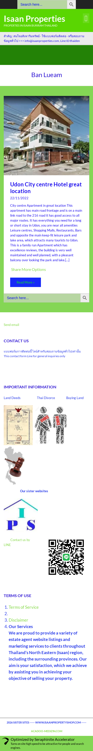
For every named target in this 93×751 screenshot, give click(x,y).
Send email (11, 325)
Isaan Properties (34, 18)
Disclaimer (18, 620)
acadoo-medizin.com (46, 731)
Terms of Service (24, 607)
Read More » (25, 282)
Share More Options (28, 269)
